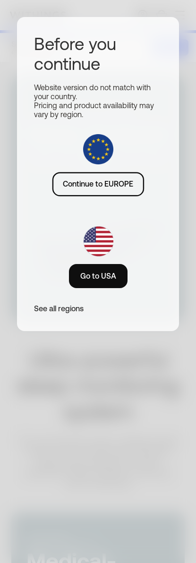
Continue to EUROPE (98, 183)
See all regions (59, 308)
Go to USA (98, 276)
